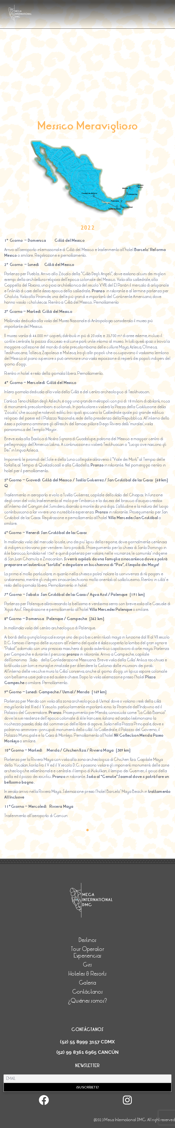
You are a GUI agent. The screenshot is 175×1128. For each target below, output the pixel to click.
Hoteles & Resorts (87, 973)
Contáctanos (87, 992)
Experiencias (87, 955)
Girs (87, 964)
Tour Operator (87, 949)
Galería (87, 982)
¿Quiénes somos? (87, 1001)
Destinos (87, 940)
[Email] (87, 1078)
